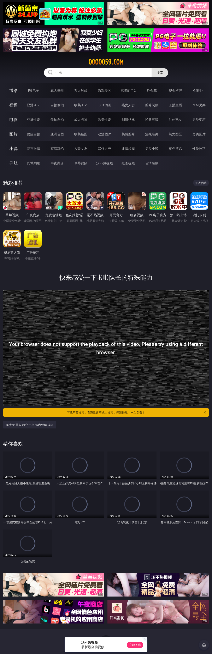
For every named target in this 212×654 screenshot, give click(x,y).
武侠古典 (104, 148)
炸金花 (152, 90)
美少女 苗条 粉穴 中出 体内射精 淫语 (29, 425)
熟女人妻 (128, 105)
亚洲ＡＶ (33, 105)
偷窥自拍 (33, 134)
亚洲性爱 (33, 119)
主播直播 (175, 105)
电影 (13, 119)
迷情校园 (128, 148)
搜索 (160, 72)
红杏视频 (128, 163)
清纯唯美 (151, 134)
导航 (13, 163)
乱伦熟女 (175, 119)
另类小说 (151, 148)
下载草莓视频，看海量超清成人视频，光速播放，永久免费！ (137, 412)
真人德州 (57, 90)
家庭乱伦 (57, 148)
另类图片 (199, 134)
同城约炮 (33, 163)
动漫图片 (104, 134)
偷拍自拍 (57, 119)
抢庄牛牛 (199, 90)
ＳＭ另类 (199, 105)
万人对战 (80, 90)
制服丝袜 (128, 119)
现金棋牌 (175, 90)
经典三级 (151, 119)
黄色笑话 (175, 148)
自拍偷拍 (57, 105)
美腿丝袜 (128, 134)
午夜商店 (57, 163)
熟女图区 (175, 134)
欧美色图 (80, 134)
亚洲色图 (57, 134)
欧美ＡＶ (80, 105)
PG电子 (33, 90)
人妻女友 (80, 148)
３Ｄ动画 (104, 105)
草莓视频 (80, 163)
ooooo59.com (106, 62)
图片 (13, 134)
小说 (13, 148)
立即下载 (135, 645)
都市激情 (33, 148)
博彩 (13, 90)
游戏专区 (104, 90)
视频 (13, 105)
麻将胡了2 (128, 90)
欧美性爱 (104, 119)
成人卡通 (80, 119)
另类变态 (199, 119)
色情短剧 (151, 163)
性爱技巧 (199, 148)
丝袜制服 (151, 105)
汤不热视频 (104, 163)
